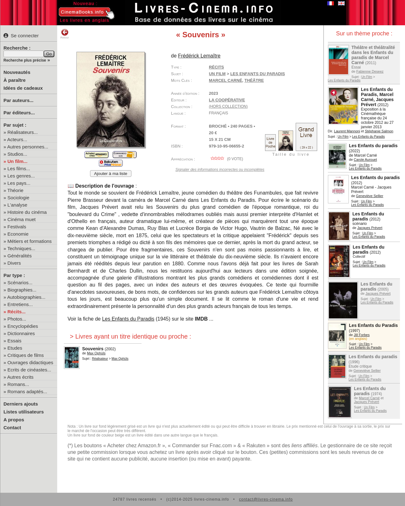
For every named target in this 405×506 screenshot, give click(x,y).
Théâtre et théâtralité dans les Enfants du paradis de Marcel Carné (373, 55)
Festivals (17, 226)
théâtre (254, 80)
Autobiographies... (26, 297)
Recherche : (17, 48)
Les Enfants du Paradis (344, 80)
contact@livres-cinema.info (266, 499)
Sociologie (18, 197)
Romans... (18, 384)
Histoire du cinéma (27, 212)
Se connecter (21, 35)
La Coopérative (227, 100)
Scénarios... (20, 282)
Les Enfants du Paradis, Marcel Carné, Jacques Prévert (377, 97)
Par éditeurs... (19, 112)
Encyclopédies (23, 326)
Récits (216, 67)
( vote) (226, 159)
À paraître (14, 80)
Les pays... (19, 183)
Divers (14, 263)
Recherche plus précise (24, 60)
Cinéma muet (22, 219)
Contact (12, 427)
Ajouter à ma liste (110, 173)
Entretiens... (20, 304)
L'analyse (17, 205)
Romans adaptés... (27, 391)
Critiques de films (26, 355)
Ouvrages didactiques (30, 362)
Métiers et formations (30, 241)
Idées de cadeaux (23, 88)
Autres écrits (20, 377)
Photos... (17, 319)
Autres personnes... (27, 146)
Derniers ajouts (20, 404)
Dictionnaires (21, 333)
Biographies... (22, 289)
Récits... (17, 311)
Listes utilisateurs (23, 411)
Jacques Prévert (369, 228)
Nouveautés (16, 72)
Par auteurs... (18, 100)
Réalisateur (100, 358)
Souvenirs (93, 348)
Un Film (366, 77)
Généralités (20, 255)
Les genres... (21, 175)
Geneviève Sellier (369, 196)
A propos (13, 419)
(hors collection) (228, 106)
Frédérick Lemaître (199, 55)
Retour (64, 33)
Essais (14, 340)
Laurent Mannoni (347, 131)
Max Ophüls (96, 353)
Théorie (15, 190)
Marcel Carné (369, 398)
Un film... (17, 161)
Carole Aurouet (365, 159)
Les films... (19, 168)
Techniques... (21, 248)
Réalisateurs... (23, 132)
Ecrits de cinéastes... (29, 369)
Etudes (15, 348)
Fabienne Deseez (370, 71)
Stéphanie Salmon (379, 131)
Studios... (17, 154)
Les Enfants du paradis (373, 145)
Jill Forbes (362, 335)
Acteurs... (17, 139)
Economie (18, 234)
